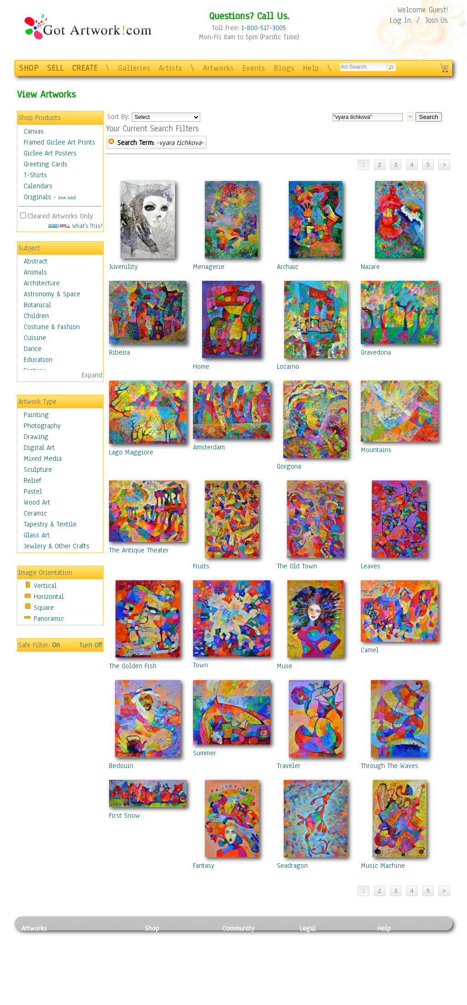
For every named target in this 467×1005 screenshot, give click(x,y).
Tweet (386, 1000)
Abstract (35, 261)
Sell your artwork (247, 979)
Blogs (284, 68)
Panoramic (49, 618)
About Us (390, 959)
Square (44, 607)
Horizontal (49, 596)
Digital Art (39, 447)
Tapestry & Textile (50, 524)
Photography (42, 425)
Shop (152, 928)
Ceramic (35, 513)
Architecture (42, 283)
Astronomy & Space (52, 294)
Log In (400, 20)
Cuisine (35, 337)
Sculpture (38, 469)
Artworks (218, 68)
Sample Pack (395, 948)
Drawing (36, 436)
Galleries (134, 68)
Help (311, 68)
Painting (36, 414)
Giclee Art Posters (50, 153)
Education (38, 359)
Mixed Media (43, 458)
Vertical (45, 585)
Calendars (38, 186)
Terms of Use (318, 948)
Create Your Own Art (174, 1000)
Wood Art (37, 502)
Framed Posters (167, 948)
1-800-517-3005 (263, 27)
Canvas (34, 131)
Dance (33, 348)
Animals (35, 272)
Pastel (33, 491)
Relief (32, 480)
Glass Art (37, 535)
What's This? (75, 226)
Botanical (37, 304)
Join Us (436, 20)
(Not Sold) (67, 198)
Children (36, 315)
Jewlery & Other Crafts (56, 546)
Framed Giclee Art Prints (59, 142)
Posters (155, 959)
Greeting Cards (45, 164)
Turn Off (90, 644)
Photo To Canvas (168, 938)
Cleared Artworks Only (60, 216)
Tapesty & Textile (106, 979)
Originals (37, 196)
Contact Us (393, 938)
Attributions (315, 959)
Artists (170, 68)
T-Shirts (35, 175)
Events (253, 68)
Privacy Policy (320, 938)
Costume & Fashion (52, 326)
